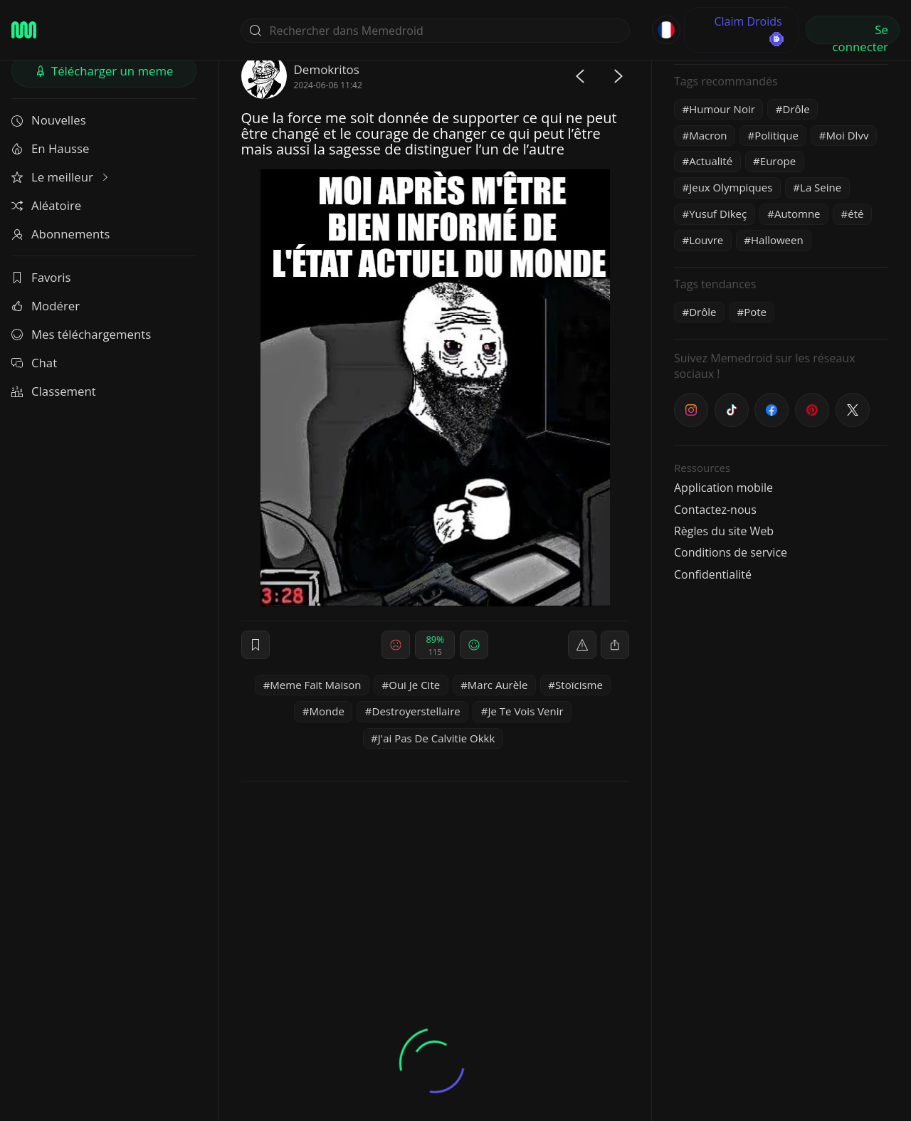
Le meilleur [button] (61, 177)
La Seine (820, 187)
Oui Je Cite (414, 685)
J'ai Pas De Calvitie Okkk (436, 738)
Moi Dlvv (847, 135)
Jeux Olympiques (730, 187)
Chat (34, 362)
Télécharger (104, 71)
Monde (327, 711)
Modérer (45, 306)
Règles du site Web (724, 531)
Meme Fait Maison (315, 685)
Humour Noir (722, 109)
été (855, 213)
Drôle (796, 109)
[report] (582, 645)
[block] (615, 645)
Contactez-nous (715, 509)
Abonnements (60, 234)
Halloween (777, 240)
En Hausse (50, 148)
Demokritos (326, 69)
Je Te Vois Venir (525, 711)
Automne (797, 213)
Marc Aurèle (498, 685)
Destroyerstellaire (416, 711)
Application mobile (723, 487)
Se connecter (860, 32)
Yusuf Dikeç (718, 213)
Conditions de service (730, 552)
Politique (776, 135)
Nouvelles (48, 120)
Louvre (706, 240)
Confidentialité (713, 574)
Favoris (41, 277)
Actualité (710, 161)
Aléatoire (46, 205)
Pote (755, 312)
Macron (708, 135)
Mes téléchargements (81, 334)
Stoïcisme (579, 685)
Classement (53, 391)
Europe (778, 161)
